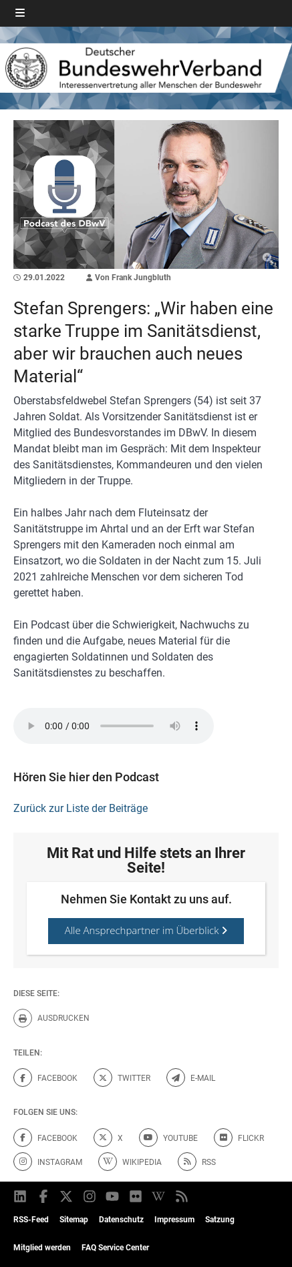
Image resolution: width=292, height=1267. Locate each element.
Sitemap (73, 1219)
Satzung (220, 1219)
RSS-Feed (31, 1219)
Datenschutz (121, 1219)
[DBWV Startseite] (146, 68)
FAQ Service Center (115, 1247)
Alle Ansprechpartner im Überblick (146, 930)
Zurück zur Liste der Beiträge (80, 808)
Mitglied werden (42, 1247)
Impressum (174, 1219)
